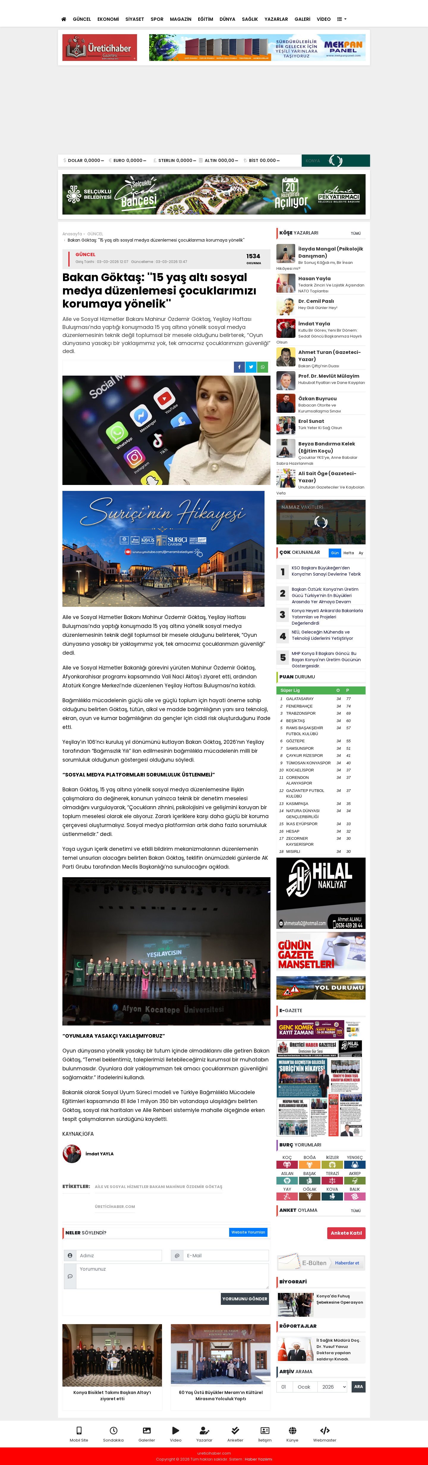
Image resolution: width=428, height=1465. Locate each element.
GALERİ (302, 19)
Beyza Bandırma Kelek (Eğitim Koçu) (326, 447)
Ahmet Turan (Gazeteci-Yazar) (329, 356)
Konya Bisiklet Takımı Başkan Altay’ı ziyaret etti (159, 7)
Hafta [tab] (349, 552)
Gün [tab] (335, 552)
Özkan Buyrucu (317, 398)
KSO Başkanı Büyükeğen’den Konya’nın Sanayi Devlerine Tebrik (318, 572)
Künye (292, 1435)
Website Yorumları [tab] (248, 1232)
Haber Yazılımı (258, 1459)
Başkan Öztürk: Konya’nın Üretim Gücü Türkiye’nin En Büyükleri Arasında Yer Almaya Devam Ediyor (317, 595)
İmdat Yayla (314, 323)
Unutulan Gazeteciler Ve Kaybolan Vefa (320, 490)
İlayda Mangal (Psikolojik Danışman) (330, 252)
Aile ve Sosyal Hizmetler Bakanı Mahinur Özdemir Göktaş (158, 1187)
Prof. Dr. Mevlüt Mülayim (328, 376)
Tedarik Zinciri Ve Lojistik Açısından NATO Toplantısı (331, 288)
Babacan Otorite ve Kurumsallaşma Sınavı (319, 408)
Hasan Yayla (314, 278)
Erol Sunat (311, 421)
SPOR (157, 19)
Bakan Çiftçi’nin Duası (318, 366)
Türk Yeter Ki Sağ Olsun (320, 428)
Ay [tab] (361, 552)
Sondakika (113, 1435)
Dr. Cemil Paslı (316, 301)
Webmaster (324, 1435)
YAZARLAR (276, 19)
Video (176, 1435)
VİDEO (324, 19)
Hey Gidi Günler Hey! (317, 308)
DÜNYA (227, 19)
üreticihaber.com (115, 1206)
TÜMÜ (356, 233)
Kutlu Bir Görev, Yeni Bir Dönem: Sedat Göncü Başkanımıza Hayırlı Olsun (319, 336)
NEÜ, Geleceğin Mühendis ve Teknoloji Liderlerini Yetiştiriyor (314, 636)
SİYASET (134, 19)
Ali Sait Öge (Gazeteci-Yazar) (327, 477)
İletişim (265, 1435)
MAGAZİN (180, 19)
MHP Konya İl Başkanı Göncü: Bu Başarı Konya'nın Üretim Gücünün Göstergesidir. (318, 659)
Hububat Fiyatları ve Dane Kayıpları (331, 382)
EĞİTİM (205, 19)
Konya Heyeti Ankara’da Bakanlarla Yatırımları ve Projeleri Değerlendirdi (319, 617)
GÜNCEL (82, 19)
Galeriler (147, 1435)
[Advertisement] (214, 110)
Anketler (235, 1435)
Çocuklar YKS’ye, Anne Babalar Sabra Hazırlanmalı (317, 460)
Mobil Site (79, 1435)
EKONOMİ (108, 19)
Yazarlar (204, 1435)
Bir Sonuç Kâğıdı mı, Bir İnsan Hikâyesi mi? (314, 265)
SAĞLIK (250, 19)
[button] (342, 19)
